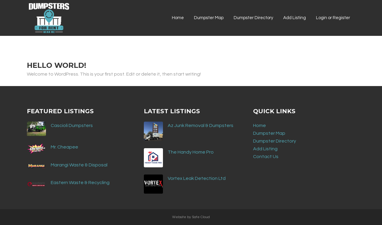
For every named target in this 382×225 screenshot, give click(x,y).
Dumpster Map (269, 133)
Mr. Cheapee (64, 147)
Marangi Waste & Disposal (79, 165)
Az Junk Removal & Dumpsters (200, 125)
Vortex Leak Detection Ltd (197, 178)
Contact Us (265, 156)
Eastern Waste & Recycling (80, 182)
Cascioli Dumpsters (72, 125)
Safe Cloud (201, 217)
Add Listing (265, 148)
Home (259, 125)
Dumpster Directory (274, 141)
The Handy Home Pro (191, 152)
